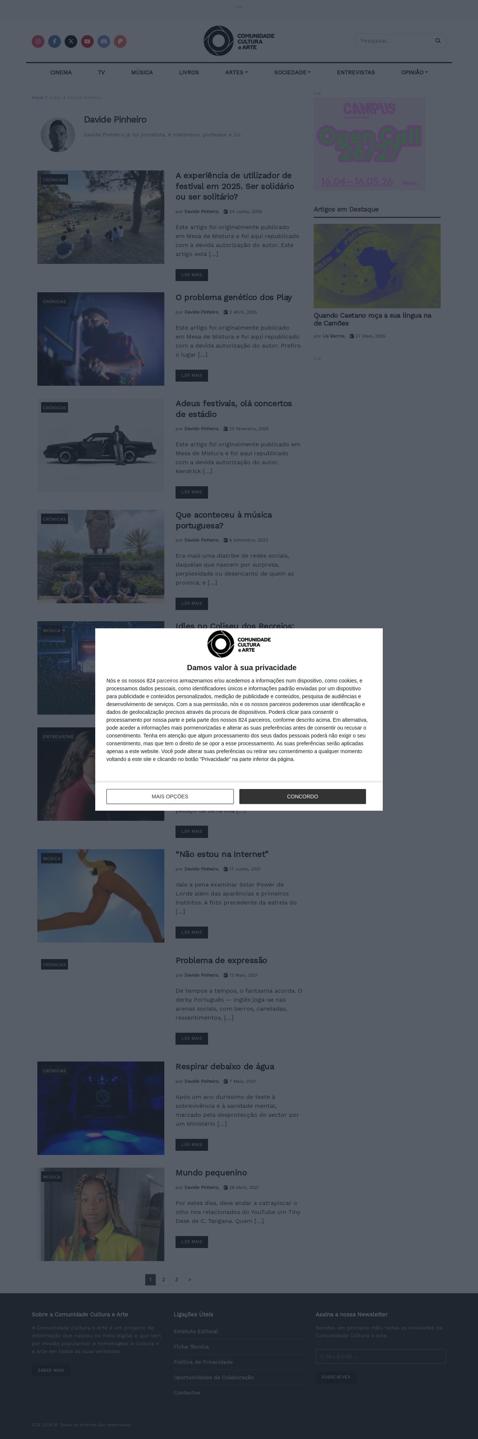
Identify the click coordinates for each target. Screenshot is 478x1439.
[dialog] (239, 719)
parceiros (168, 680)
